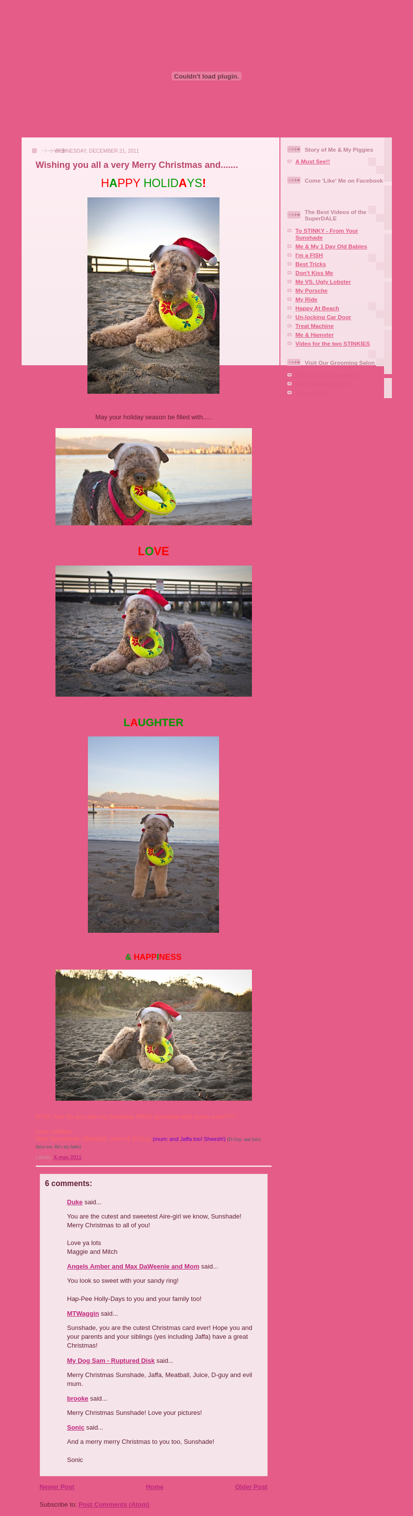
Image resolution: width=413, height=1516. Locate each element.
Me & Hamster (315, 334)
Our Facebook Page (323, 383)
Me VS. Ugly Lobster (323, 281)
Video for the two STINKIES (333, 343)
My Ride (307, 299)
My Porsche (312, 290)
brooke (77, 1398)
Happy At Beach (317, 308)
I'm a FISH (309, 255)
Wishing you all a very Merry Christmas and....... (137, 165)
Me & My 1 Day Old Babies (331, 246)
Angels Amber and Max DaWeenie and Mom (133, 1266)
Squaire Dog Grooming (327, 375)
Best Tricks (311, 264)
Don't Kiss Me (314, 273)
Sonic (75, 1427)
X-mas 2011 (68, 1157)
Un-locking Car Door (324, 317)
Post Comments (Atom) (114, 1504)
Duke (75, 1202)
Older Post (251, 1486)
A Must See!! (313, 161)
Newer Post (57, 1486)
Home (155, 1486)
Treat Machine (315, 326)
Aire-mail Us (312, 392)
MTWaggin (83, 1313)
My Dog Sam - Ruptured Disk (111, 1360)
